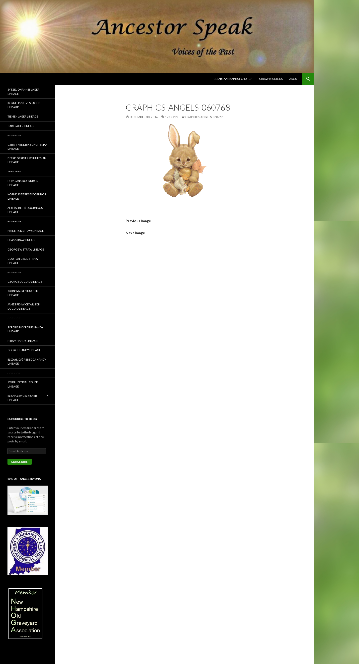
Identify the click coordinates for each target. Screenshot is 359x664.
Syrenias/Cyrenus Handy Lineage (25, 329)
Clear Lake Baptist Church (233, 78)
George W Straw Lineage (25, 249)
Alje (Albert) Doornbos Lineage (25, 210)
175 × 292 (171, 117)
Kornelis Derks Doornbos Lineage (26, 196)
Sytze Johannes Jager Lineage (23, 91)
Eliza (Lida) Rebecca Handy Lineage (26, 361)
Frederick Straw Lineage (25, 230)
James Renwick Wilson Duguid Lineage (23, 306)
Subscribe (19, 462)
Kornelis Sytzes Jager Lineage (23, 105)
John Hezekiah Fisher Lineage (22, 384)
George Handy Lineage (24, 350)
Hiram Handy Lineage (22, 340)
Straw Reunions (271, 78)
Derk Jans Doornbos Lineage (22, 183)
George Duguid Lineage (24, 281)
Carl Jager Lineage (21, 126)
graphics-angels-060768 (204, 117)
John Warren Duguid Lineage (22, 293)
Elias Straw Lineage (21, 240)
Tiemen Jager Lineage (22, 116)
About (294, 78)
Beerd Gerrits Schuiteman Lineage (26, 160)
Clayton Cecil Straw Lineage (22, 261)
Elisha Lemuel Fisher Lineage (22, 397)
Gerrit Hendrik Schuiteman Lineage (27, 146)
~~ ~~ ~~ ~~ (14, 135)
